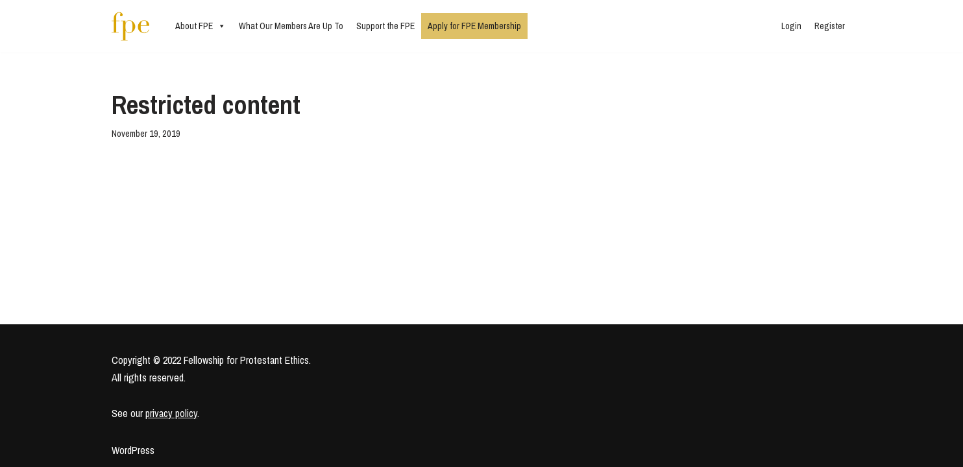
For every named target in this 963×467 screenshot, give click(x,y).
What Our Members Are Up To (291, 26)
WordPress (133, 450)
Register (829, 26)
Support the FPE (385, 26)
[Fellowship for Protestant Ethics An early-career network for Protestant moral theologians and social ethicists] (130, 26)
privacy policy (171, 413)
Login (791, 26)
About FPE (200, 26)
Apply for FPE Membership (474, 26)
